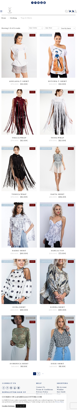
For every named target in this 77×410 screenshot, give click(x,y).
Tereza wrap (19, 194)
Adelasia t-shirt (19, 81)
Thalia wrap (19, 138)
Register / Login (75, 11)
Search (66, 11)
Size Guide (61, 392)
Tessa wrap (57, 138)
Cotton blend (57, 358)
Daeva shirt (58, 194)
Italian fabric (59, 301)
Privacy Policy (42, 392)
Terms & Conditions (44, 389)
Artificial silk (57, 75)
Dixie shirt (57, 363)
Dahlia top (57, 250)
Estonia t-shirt (57, 81)
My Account (62, 387)
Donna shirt (57, 307)
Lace (56, 188)
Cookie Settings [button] (8, 406)
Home (3, 18)
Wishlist (69, 11)
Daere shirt (19, 250)
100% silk (16, 301)
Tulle (59, 188)
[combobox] (35, 28)
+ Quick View (7, 35)
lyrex (17, 132)
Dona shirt (19, 307)
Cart (72, 11)
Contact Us (40, 387)
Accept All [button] (21, 406)
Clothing (13, 18)
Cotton (20, 132)
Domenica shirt (19, 363)
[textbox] (36, 28)
